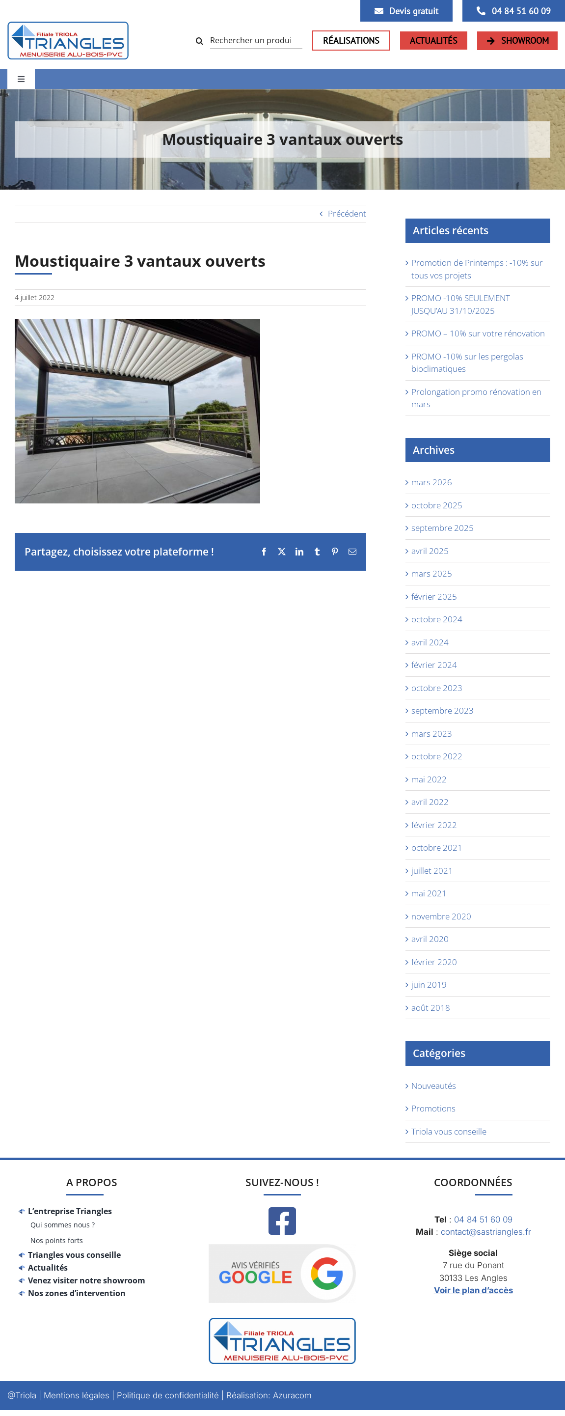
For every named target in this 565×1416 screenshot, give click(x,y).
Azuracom (292, 1395)
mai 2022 (429, 779)
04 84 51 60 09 (483, 1219)
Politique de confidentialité (168, 1395)
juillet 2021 (432, 870)
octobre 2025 (436, 505)
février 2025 (434, 596)
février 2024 (434, 664)
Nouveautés (433, 1085)
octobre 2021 (436, 847)
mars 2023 (431, 733)
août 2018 (430, 1007)
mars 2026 (431, 482)
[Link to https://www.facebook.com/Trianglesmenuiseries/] (282, 1221)
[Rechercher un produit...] (247, 40)
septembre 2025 (442, 527)
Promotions (433, 1108)
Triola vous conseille (448, 1131)
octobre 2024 (436, 619)
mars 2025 (431, 573)
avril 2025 (430, 550)
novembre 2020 (441, 916)
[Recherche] (201, 40)
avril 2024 (430, 642)
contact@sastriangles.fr (486, 1232)
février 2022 (434, 825)
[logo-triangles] (68, 25)
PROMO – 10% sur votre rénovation (478, 333)
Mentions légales (76, 1395)
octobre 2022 (436, 756)
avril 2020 (430, 938)
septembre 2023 (442, 710)
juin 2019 (429, 984)
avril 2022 (430, 801)
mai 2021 (429, 893)
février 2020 (434, 962)
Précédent (347, 213)
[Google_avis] (282, 1241)
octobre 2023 (436, 688)
